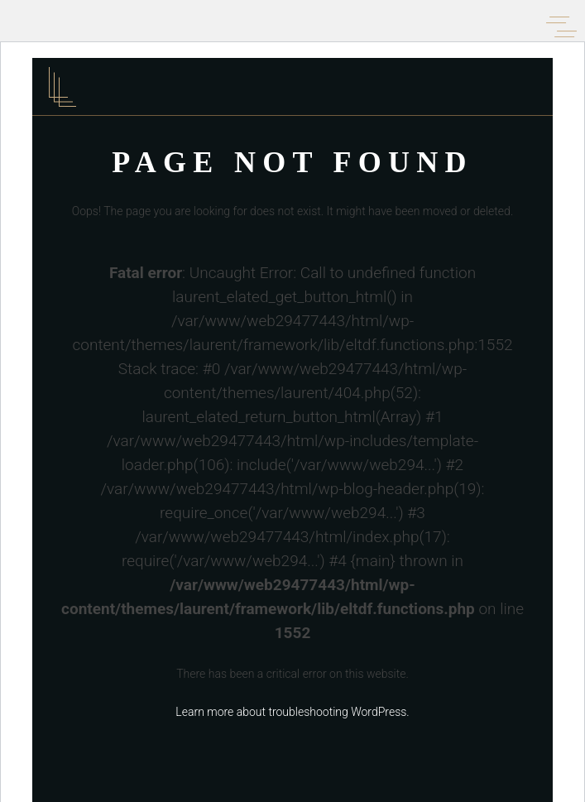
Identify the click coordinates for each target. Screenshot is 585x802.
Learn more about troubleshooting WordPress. (292, 711)
